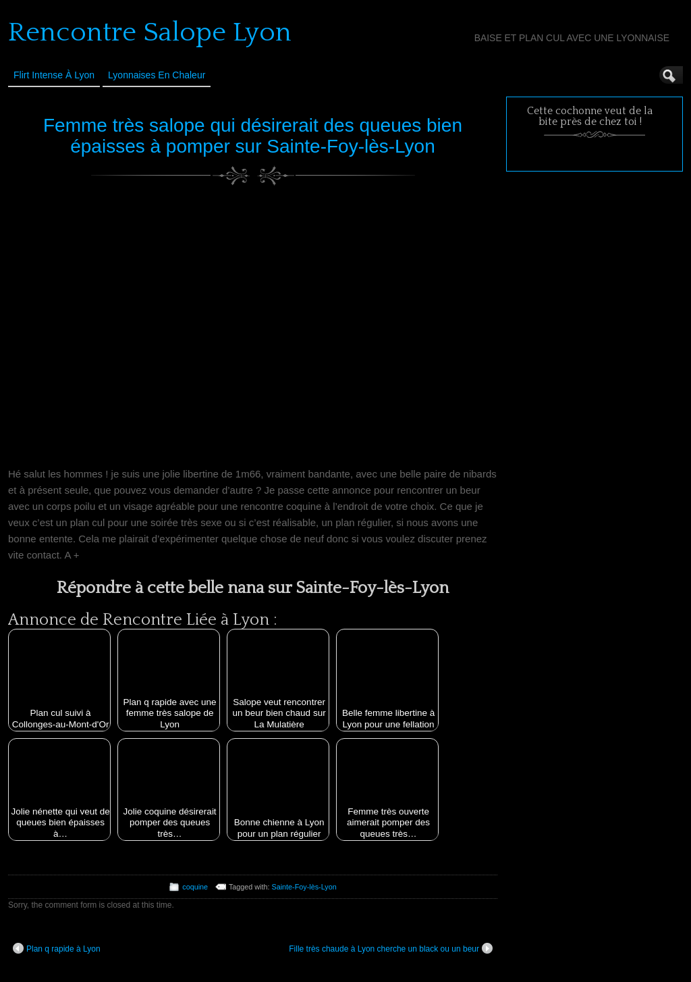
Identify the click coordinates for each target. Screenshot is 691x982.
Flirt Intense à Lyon (53, 75)
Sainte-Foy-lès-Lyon (304, 887)
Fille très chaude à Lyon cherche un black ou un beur (391, 948)
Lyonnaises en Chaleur (156, 75)
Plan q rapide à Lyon (57, 948)
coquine (195, 887)
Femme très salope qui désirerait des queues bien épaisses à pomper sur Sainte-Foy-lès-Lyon (252, 136)
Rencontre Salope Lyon (150, 32)
